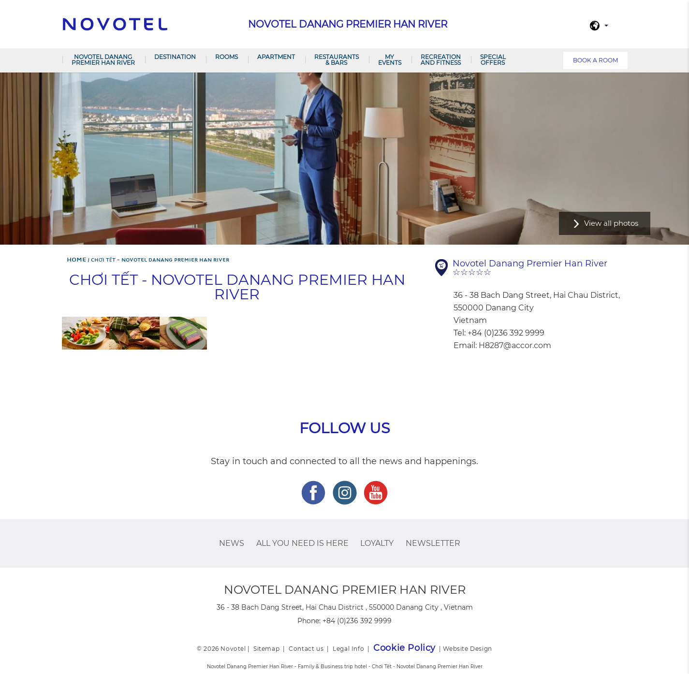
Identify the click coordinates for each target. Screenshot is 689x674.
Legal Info (348, 648)
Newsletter (433, 543)
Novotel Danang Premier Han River (103, 59)
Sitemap (266, 648)
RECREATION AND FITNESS (441, 59)
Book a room (595, 60)
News (231, 543)
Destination (175, 56)
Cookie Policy (404, 648)
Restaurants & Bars (336, 59)
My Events (389, 59)
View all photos (611, 223)
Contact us (306, 648)
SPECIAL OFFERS (493, 59)
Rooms (226, 56)
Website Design (467, 648)
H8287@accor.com (515, 345)
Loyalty (377, 543)
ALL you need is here (302, 543)
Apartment (276, 56)
